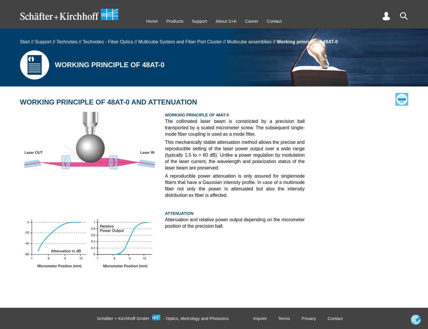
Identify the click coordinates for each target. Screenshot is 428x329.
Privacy (309, 318)
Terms (284, 318)
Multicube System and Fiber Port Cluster (180, 41)
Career (251, 21)
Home (152, 21)
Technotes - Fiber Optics (108, 41)
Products (174, 21)
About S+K (226, 21)
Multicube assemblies (249, 41)
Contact (274, 21)
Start (25, 41)
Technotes (67, 41)
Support (199, 21)
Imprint (260, 318)
